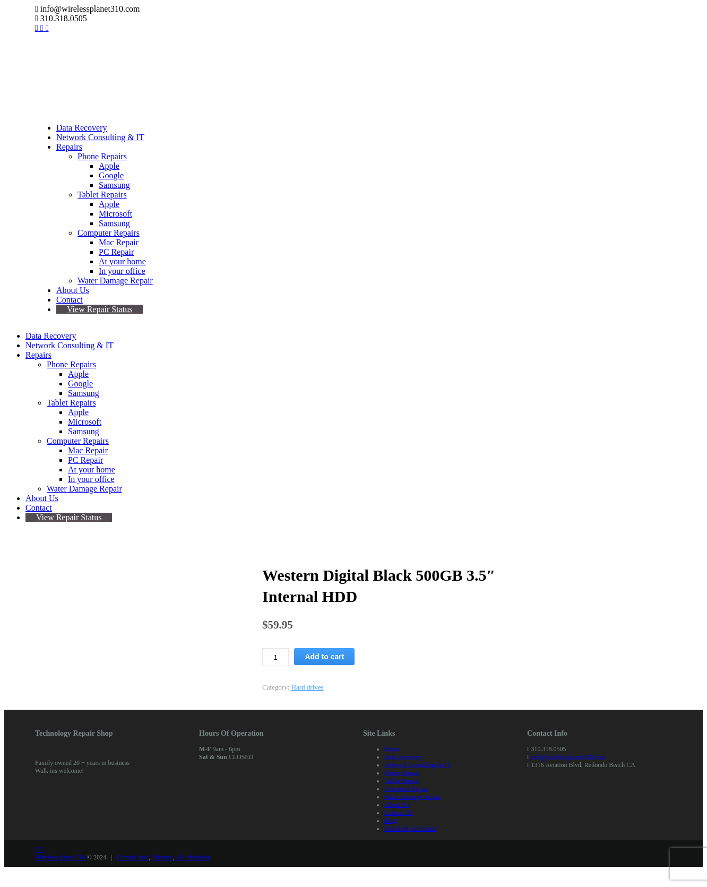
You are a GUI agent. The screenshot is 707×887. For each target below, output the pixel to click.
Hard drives (307, 687)
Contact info (133, 857)
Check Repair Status (410, 828)
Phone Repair (401, 773)
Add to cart (324, 656)
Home (392, 749)
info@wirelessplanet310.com (568, 757)
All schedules (193, 857)
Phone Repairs (102, 156)
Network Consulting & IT (100, 137)
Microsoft (115, 213)
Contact (69, 299)
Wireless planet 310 (60, 857)
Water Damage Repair (115, 280)
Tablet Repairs (102, 194)
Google (111, 175)
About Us (72, 290)
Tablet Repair (401, 781)
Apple (109, 165)
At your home (122, 261)
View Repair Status (99, 309)
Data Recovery (81, 127)
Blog (390, 820)
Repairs (69, 146)
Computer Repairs (108, 232)
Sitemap (162, 857)
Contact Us (398, 812)
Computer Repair (406, 789)
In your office (122, 270)
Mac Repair (119, 242)
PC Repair (116, 251)
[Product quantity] (275, 657)
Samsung (114, 185)
